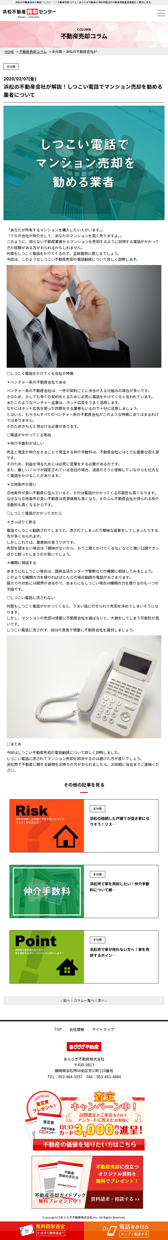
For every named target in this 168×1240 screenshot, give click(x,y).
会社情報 (76, 1029)
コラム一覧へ (84, 1000)
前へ (66, 1000)
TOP (58, 1029)
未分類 (11, 66)
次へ (101, 1000)
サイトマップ (103, 1029)
